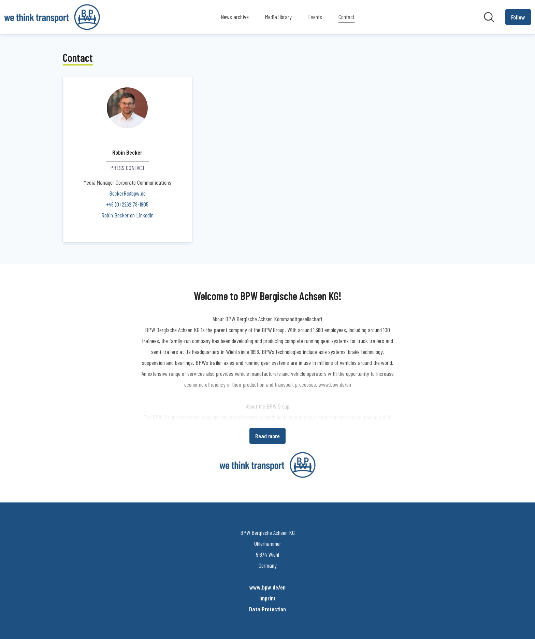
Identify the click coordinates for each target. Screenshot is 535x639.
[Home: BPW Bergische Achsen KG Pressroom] (52, 17)
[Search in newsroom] (488, 17)
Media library (278, 16)
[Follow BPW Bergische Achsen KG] (518, 17)
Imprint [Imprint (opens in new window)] (267, 598)
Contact (346, 15)
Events (315, 16)
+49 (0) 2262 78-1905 (127, 204)
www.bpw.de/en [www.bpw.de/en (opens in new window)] (267, 587)
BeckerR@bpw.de (127, 193)
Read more (267, 436)
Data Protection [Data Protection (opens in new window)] (267, 609)
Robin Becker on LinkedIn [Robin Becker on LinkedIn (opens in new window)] (127, 215)
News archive (235, 16)
